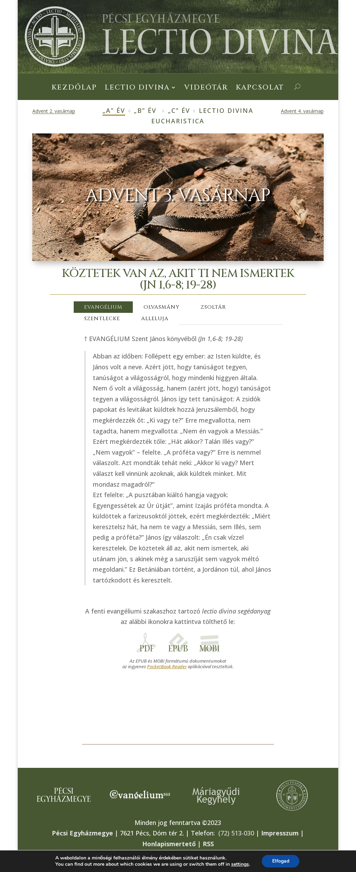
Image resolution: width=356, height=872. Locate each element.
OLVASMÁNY (161, 307)
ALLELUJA (155, 318)
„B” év (145, 110)
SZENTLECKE (102, 318)
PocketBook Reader (167, 666)
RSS (208, 844)
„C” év (179, 110)
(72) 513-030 (236, 833)
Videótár (206, 88)
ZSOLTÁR (213, 307)
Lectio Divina (137, 88)
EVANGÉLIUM (103, 307)
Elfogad (280, 861)
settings (240, 864)
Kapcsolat (260, 88)
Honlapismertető (169, 844)
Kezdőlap (74, 88)
